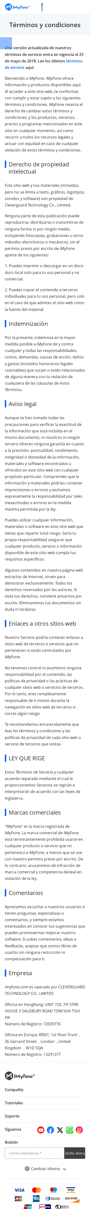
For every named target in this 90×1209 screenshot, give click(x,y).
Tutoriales (14, 1096)
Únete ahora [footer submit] (74, 1146)
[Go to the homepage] (20, 7)
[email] (34, 1146)
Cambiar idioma (45, 1162)
